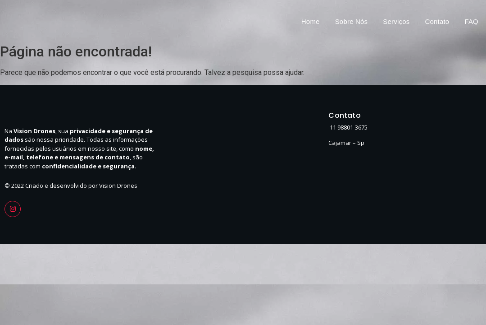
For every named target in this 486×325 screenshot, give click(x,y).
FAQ (471, 21)
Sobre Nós (351, 21)
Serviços (396, 21)
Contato (437, 21)
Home (310, 21)
